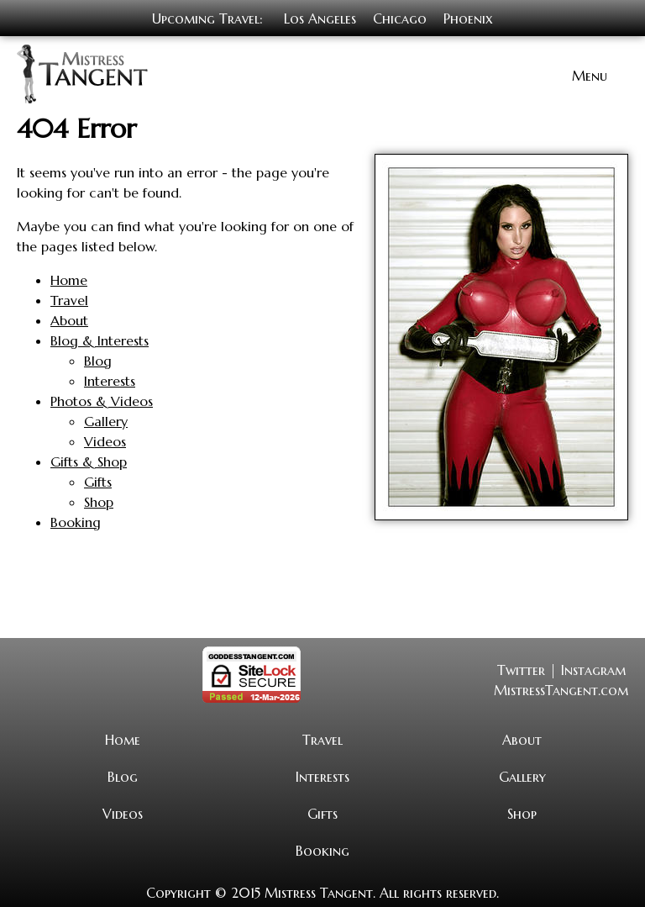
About (69, 318)
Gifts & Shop (88, 459)
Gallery (106, 419)
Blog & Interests (99, 338)
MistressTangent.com (561, 688)
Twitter (521, 668)
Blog (98, 359)
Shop (98, 500)
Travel (69, 298)
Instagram (593, 668)
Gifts (98, 480)
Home (68, 278)
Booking (75, 520)
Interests (109, 379)
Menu (589, 74)
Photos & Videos (101, 399)
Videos (105, 439)
